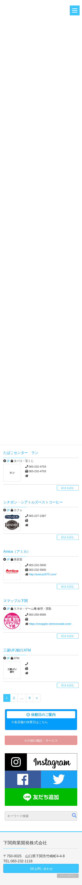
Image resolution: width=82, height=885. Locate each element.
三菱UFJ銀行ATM (17, 650)
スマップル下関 (15, 601)
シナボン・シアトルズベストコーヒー (33, 502)
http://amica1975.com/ (42, 574)
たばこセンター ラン (20, 453)
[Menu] (75, 10)
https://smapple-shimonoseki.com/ (50, 623)
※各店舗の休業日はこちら (29, 722)
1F (8, 461)
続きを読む (67, 488)
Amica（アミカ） (16, 551)
